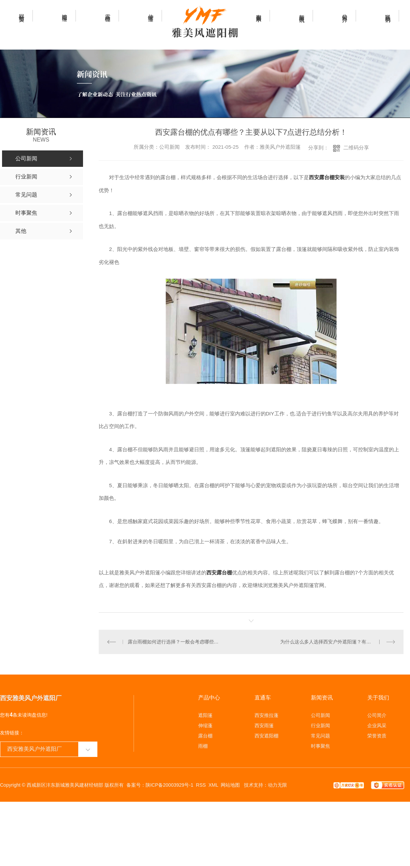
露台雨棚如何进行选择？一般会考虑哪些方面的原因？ (175, 641)
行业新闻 (320, 725)
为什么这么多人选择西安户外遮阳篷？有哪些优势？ (335, 641)
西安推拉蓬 (266, 715)
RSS (201, 784)
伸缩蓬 (205, 725)
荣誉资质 (376, 735)
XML (213, 784)
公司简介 (376, 715)
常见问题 (320, 735)
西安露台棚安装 (327, 177)
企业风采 (376, 725)
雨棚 (203, 745)
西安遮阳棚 (266, 735)
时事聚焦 (320, 745)
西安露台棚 (219, 572)
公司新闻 (320, 715)
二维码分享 (356, 147)
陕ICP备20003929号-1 (169, 784)
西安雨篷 (264, 725)
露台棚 (205, 735)
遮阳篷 (205, 715)
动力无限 (277, 784)
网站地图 (230, 784)
